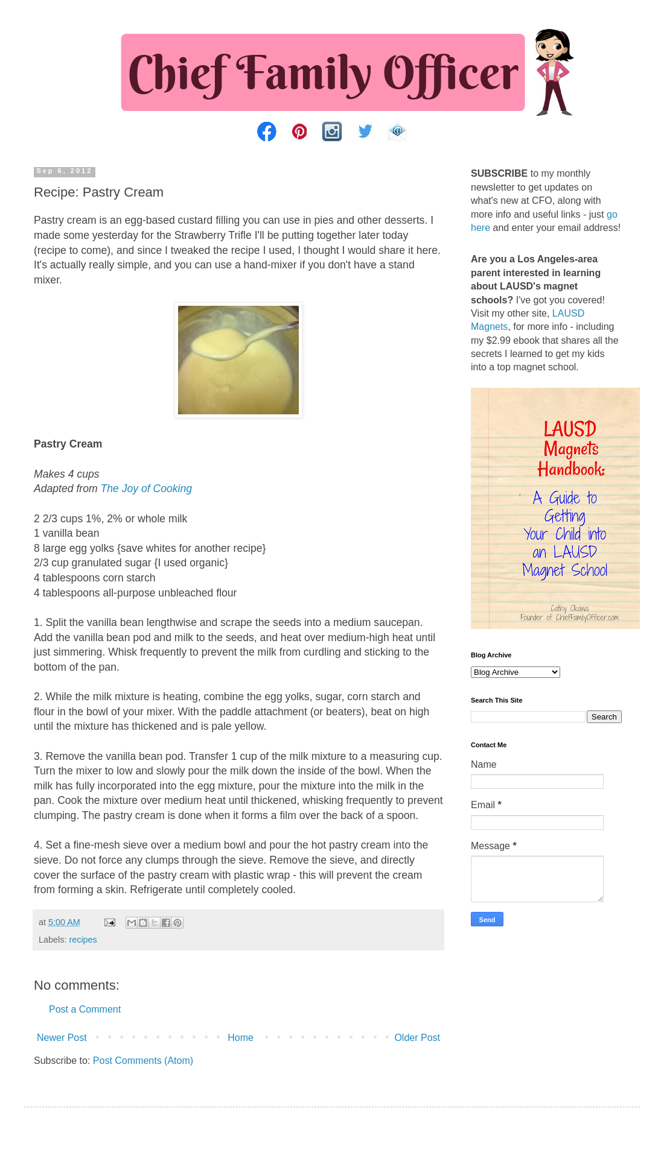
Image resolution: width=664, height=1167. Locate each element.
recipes (83, 939)
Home (241, 1038)
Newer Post (62, 1038)
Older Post (417, 1038)
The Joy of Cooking (147, 488)
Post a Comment (85, 1009)
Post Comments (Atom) (143, 1060)
